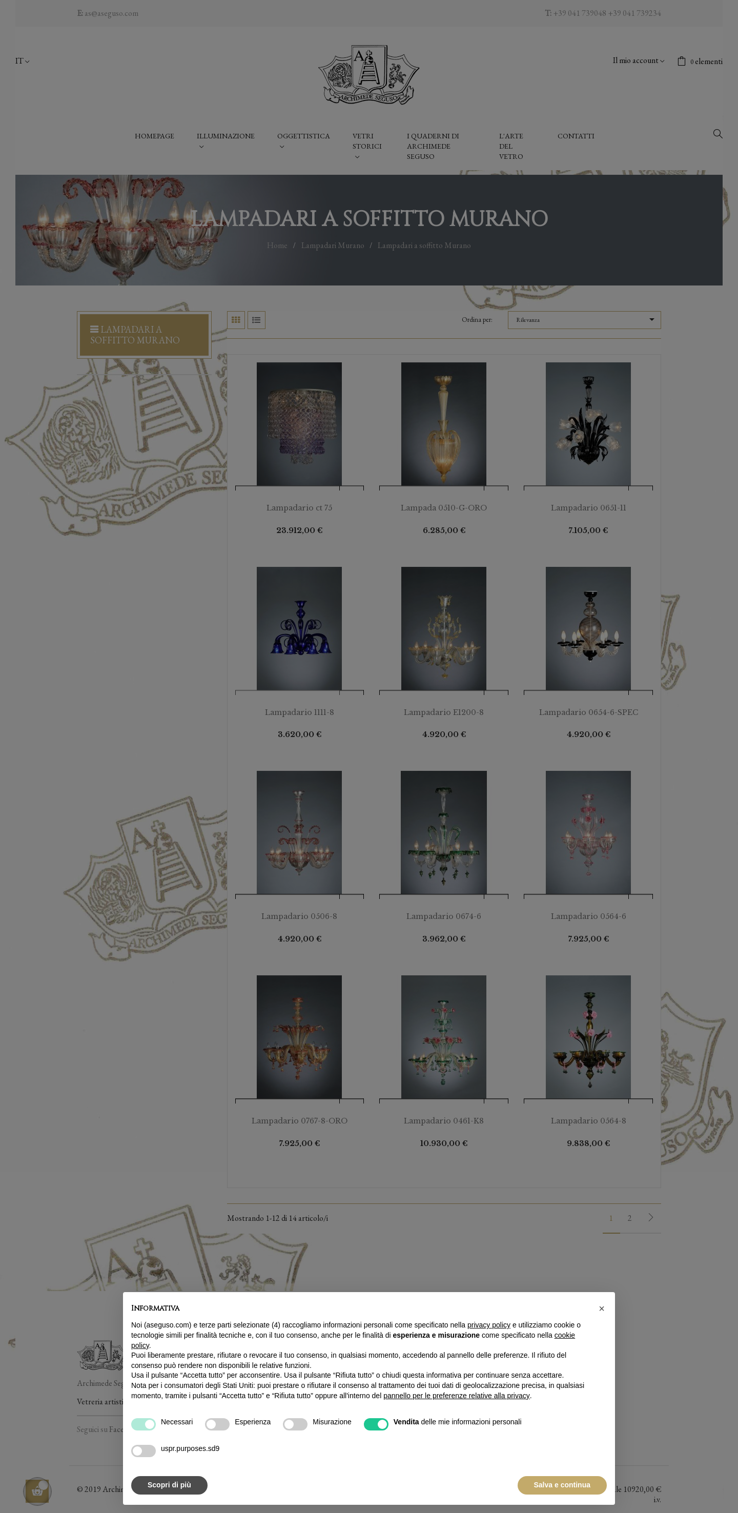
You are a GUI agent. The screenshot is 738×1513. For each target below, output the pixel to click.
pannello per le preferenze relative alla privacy (456, 1396)
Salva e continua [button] (562, 1485)
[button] (601, 1308)
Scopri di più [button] (169, 1485)
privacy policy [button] (488, 1325)
